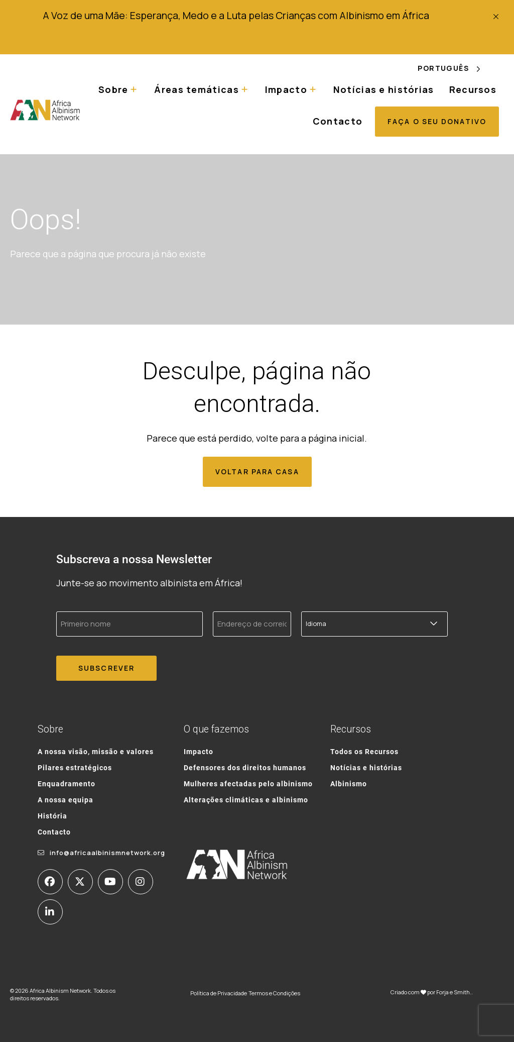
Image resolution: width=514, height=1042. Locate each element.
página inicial (336, 438)
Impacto (286, 89)
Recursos (472, 89)
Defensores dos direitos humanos (245, 767)
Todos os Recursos (364, 751)
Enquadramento (66, 783)
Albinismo (348, 783)
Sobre (113, 89)
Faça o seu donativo (437, 121)
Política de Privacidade (218, 993)
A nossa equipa (65, 799)
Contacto (337, 121)
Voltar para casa (257, 471)
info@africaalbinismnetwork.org (107, 852)
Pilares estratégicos (75, 767)
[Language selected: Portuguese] (456, 68)
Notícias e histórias (383, 89)
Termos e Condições (274, 993)
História (52, 815)
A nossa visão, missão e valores (96, 751)
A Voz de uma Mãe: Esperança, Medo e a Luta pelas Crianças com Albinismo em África (236, 15)
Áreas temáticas (196, 89)
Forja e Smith (453, 992)
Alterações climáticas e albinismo (246, 799)
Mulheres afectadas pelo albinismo (248, 783)
